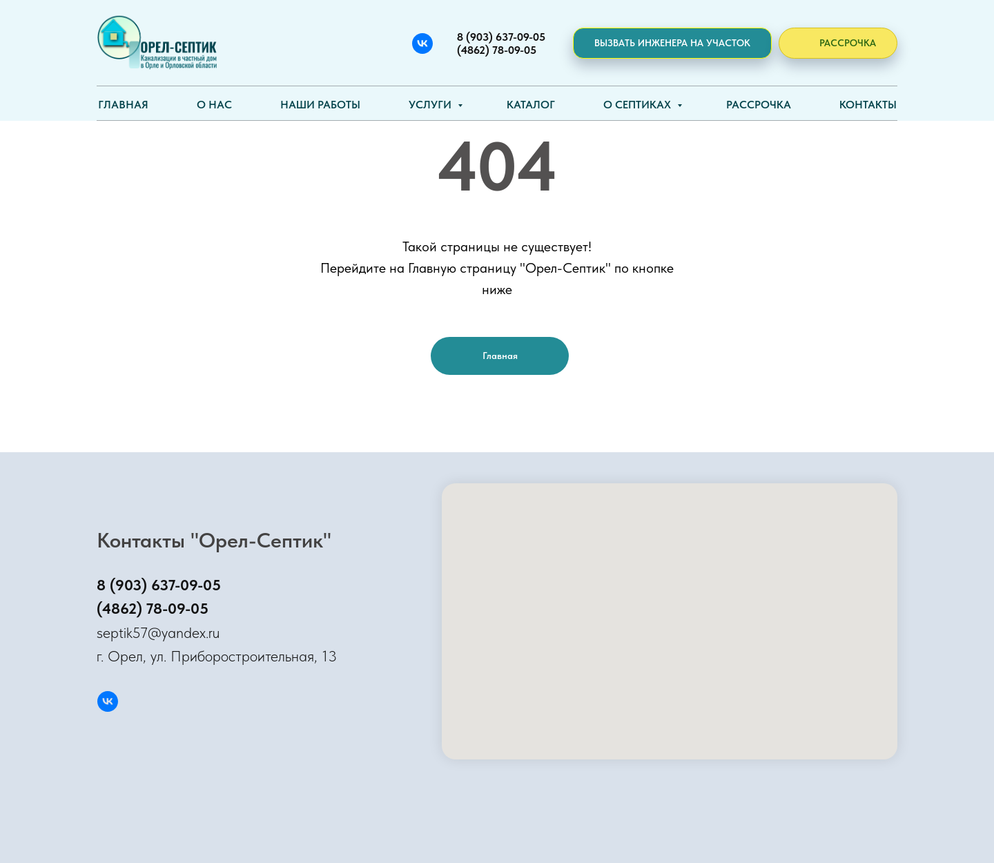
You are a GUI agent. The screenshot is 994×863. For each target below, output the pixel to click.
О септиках (638, 104)
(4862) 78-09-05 (152, 608)
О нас (214, 104)
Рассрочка (758, 104)
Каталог (531, 104)
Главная (123, 104)
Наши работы (320, 104)
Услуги (431, 104)
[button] (672, 43)
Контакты (868, 104)
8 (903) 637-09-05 (159, 585)
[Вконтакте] (422, 43)
